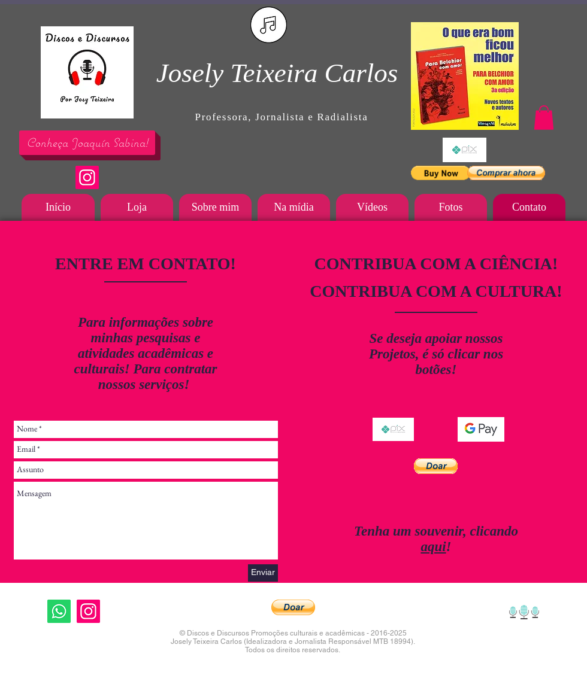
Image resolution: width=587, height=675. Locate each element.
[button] (440, 173)
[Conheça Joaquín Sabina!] (87, 142)
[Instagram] (87, 177)
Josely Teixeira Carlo (272, 73)
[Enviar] (263, 573)
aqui (433, 546)
